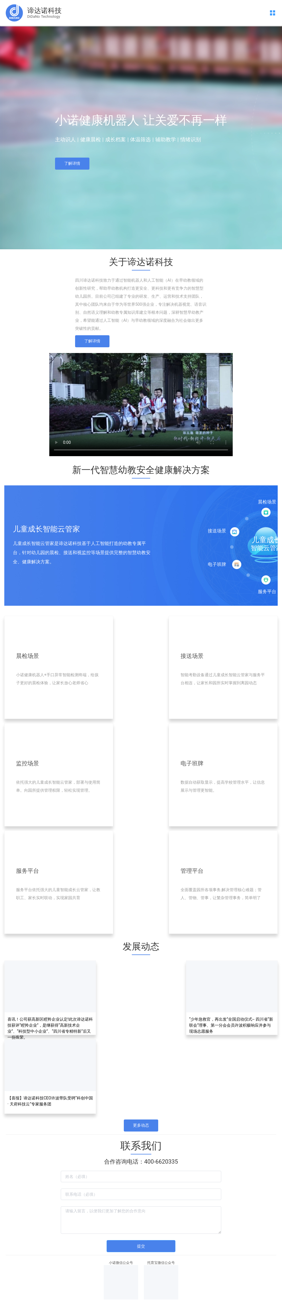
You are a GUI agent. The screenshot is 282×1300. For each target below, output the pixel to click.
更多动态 (141, 1125)
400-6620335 (161, 1161)
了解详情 (72, 163)
